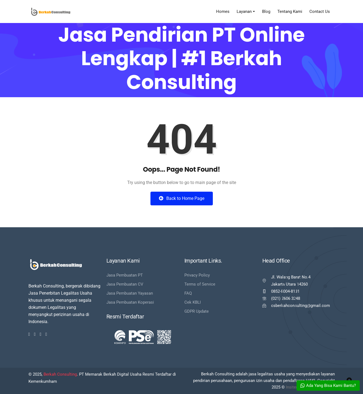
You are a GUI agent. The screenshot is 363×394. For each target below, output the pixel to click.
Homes (223, 11)
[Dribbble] (40, 334)
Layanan (244, 11)
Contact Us (319, 11)
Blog (266, 11)
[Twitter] (35, 334)
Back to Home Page (181, 198)
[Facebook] (29, 334)
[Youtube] (46, 334)
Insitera (293, 387)
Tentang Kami (289, 11)
